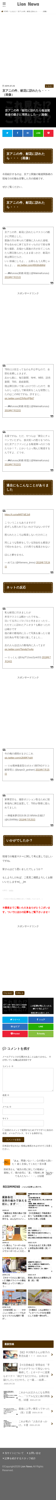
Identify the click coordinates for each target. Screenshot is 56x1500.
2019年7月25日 (27, 819)
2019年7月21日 (13, 277)
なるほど (9, 993)
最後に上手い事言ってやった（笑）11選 (26, 1411)
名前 (5, 1095)
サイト (5, 1118)
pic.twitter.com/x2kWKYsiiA (19, 758)
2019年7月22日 (13, 410)
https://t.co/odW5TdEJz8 (17, 514)
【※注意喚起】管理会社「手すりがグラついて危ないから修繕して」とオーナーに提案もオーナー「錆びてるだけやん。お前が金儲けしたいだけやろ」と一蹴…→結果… (26, 1374)
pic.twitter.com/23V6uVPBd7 (19, 398)
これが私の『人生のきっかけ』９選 (25, 1424)
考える (20, 993)
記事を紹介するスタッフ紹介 (20, 1458)
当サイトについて (14, 1453)
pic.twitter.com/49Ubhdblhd (31, 265)
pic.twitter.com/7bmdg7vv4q (19, 649)
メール (6, 1107)
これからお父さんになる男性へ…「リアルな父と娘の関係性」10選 (26, 1396)
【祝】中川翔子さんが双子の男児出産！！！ (26, 1354)
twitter (11, 890)
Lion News (28, 4)
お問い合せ (35, 1453)
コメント (7, 1066)
